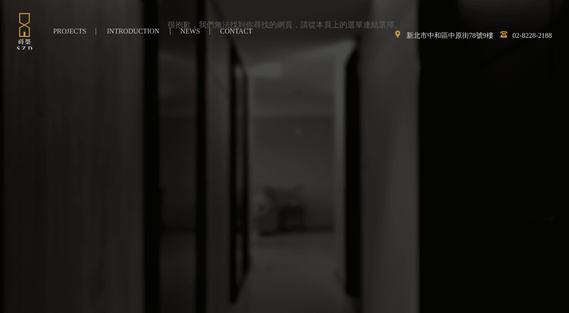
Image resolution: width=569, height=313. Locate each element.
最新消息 (190, 31)
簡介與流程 (133, 31)
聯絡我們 (236, 31)
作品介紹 (69, 31)
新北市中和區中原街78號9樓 (441, 35)
